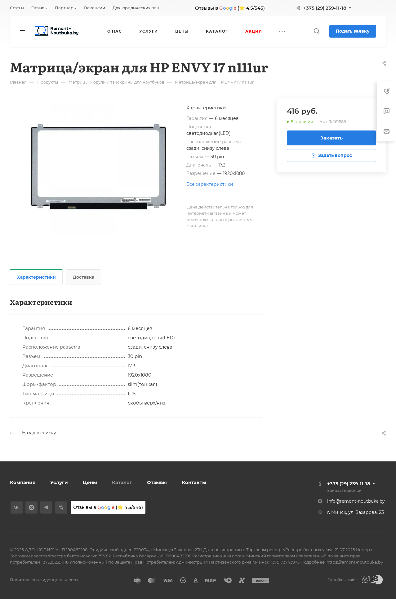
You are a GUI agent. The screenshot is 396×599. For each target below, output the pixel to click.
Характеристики (36, 277)
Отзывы (157, 482)
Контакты (194, 482)
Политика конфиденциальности (44, 579)
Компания (22, 482)
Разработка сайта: (343, 580)
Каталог (122, 482)
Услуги (59, 482)
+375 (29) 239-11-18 (324, 8)
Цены (90, 482)
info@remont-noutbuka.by (356, 501)
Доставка (83, 277)
